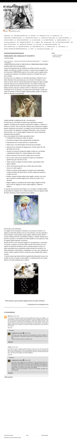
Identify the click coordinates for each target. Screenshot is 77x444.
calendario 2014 (56, 35)
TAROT (32, 48)
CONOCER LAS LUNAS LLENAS (48, 37)
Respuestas (11, 330)
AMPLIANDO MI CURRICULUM (20, 35)
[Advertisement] (26, 423)
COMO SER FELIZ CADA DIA (31, 37)
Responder (10, 327)
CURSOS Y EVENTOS (57, 55)
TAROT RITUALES (57, 56)
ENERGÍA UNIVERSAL (62, 40)
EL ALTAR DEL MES (36, 40)
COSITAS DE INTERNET (63, 37)
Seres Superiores (61, 46)
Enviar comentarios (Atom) (15, 437)
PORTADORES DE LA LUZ (38, 46)
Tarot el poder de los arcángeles (43, 48)
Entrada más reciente (8, 435)
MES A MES (38, 44)
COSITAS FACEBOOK (8, 40)
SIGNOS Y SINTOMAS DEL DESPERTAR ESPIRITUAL (15, 48)
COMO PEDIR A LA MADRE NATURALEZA (13, 37)
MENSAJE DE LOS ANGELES (26, 44)
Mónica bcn (10, 316)
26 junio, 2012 (27, 333)
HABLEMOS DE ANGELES (25, 42)
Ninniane (6, 31)
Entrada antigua (44, 435)
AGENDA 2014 (7, 35)
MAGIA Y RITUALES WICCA (10, 44)
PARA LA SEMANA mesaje (9, 46)
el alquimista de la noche (15, 31)
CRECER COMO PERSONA (23, 40)
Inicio (27, 435)
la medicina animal (47, 42)
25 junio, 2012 (16, 316)
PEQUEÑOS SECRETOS (24, 46)
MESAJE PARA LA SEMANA (51, 44)
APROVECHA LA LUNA (44, 35)
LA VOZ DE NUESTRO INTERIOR (62, 42)
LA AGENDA (37, 42)
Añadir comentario (8, 377)
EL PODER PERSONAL (49, 40)
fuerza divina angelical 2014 (10, 42)
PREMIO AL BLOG (51, 46)
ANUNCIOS (33, 35)
